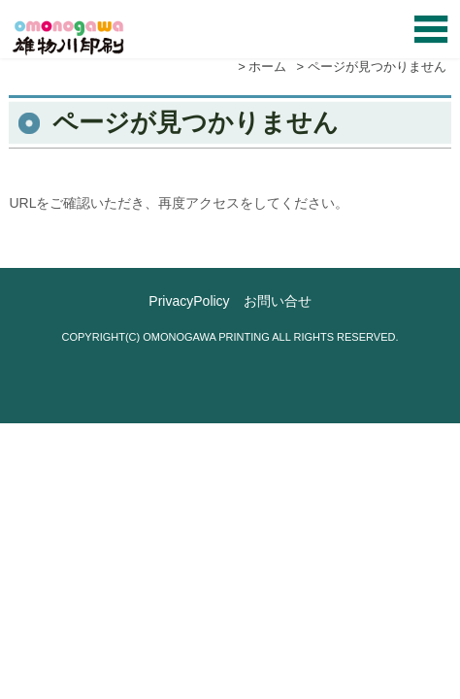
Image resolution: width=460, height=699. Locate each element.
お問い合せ (278, 301)
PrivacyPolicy (188, 301)
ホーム (267, 66)
